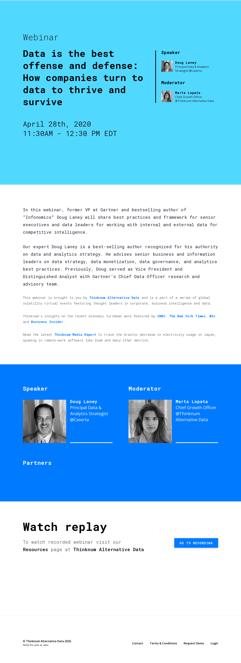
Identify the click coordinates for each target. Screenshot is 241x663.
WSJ (212, 316)
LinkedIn (39, 633)
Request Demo (194, 643)
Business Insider (47, 322)
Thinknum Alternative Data (186, 17)
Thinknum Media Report (75, 334)
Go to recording (196, 543)
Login (214, 643)
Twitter (32, 633)
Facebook (25, 633)
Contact (137, 643)
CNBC (161, 316)
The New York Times (187, 316)
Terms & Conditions (163, 643)
